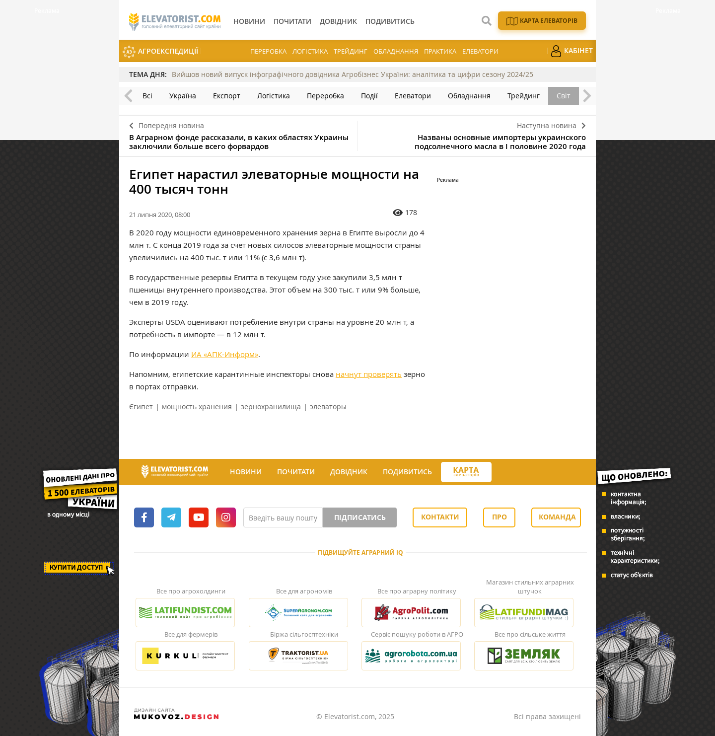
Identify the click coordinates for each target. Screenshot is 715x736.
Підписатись (360, 517)
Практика (440, 51)
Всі (147, 95)
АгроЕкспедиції (160, 52)
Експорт (226, 95)
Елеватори (480, 51)
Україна (182, 95)
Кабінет (571, 51)
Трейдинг (350, 51)
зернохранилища (271, 406)
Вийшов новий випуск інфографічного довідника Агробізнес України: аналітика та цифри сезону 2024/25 (352, 74)
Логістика (310, 51)
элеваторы (328, 406)
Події (369, 95)
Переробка (268, 51)
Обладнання (395, 51)
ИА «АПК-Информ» (224, 354)
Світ (564, 95)
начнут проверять (369, 374)
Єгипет (141, 406)
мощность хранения (197, 406)
